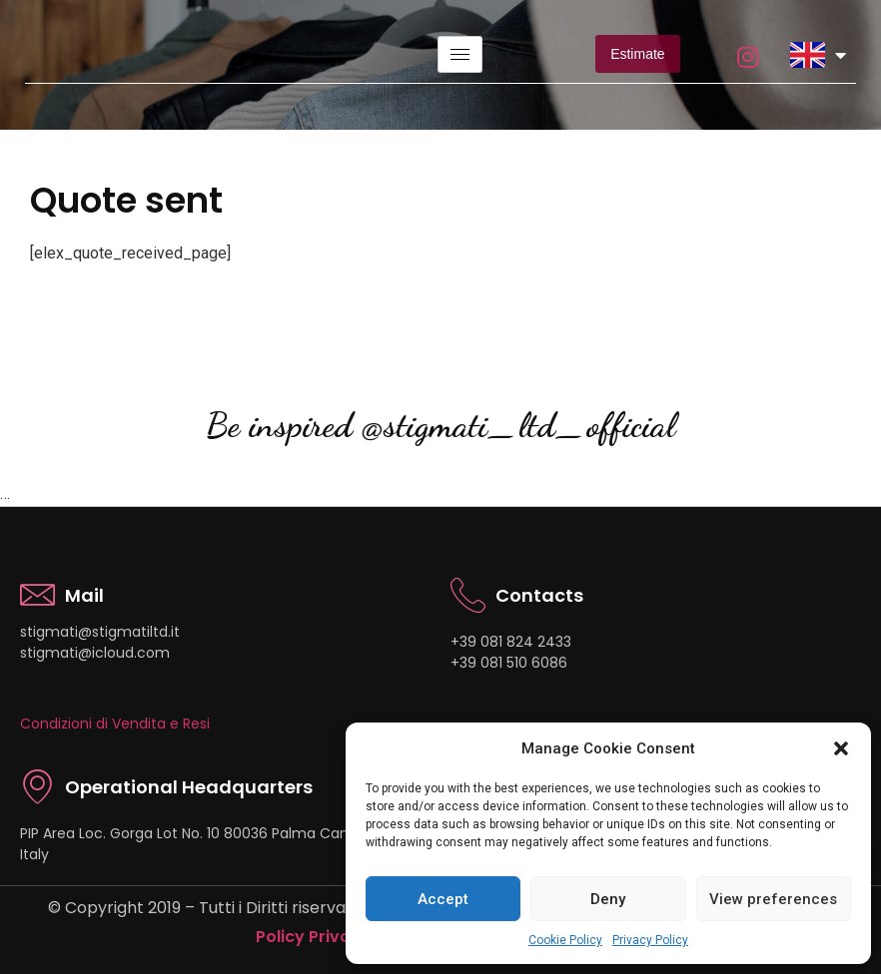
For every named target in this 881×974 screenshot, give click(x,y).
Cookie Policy (565, 940)
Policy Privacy (313, 936)
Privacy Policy (650, 940)
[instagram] (746, 54)
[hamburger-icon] (460, 54)
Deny (607, 899)
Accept (443, 899)
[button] (841, 748)
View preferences (773, 899)
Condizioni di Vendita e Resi (115, 723)
